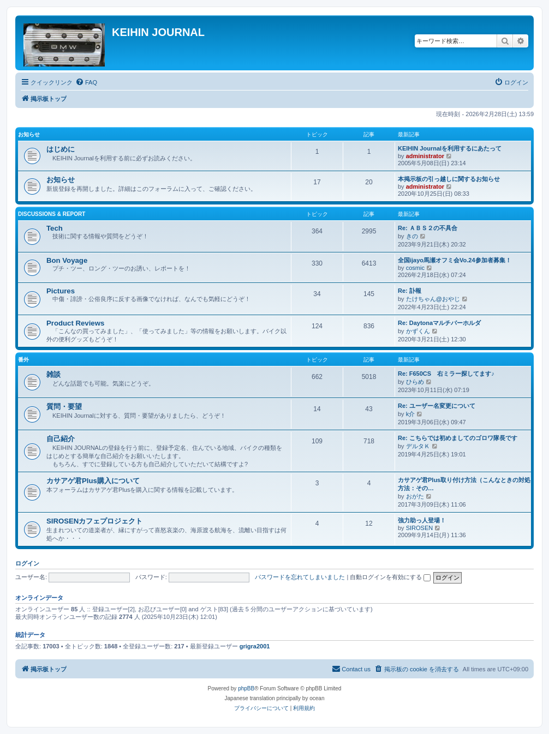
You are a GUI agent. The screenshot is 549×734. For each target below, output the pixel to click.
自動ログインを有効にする (390, 577)
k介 (410, 414)
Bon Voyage (66, 260)
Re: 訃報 (409, 290)
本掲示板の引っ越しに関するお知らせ (449, 179)
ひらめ (415, 381)
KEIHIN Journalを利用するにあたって (450, 148)
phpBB (246, 688)
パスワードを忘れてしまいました (300, 577)
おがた (415, 496)
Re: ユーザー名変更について (436, 405)
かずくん (418, 331)
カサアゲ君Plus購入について (93, 481)
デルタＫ (418, 446)
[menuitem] (86, 82)
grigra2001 (255, 646)
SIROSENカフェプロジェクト (94, 521)
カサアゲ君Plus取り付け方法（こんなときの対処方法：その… (464, 484)
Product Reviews (75, 323)
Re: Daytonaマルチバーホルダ (439, 323)
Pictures (60, 291)
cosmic (415, 267)
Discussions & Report (51, 214)
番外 (23, 360)
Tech (54, 228)
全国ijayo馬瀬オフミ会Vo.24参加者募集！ (454, 260)
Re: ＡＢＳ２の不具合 (427, 228)
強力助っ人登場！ (422, 520)
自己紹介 (60, 439)
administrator (425, 156)
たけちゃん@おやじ (433, 299)
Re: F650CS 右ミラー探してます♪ (446, 373)
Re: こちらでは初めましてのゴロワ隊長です (457, 438)
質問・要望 (64, 406)
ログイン (27, 563)
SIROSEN (419, 528)
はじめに (60, 149)
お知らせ (29, 134)
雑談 (53, 374)
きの (412, 236)
